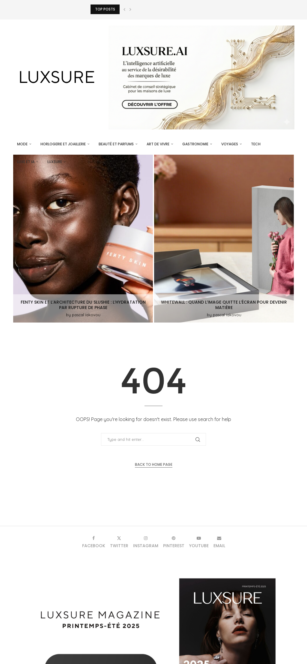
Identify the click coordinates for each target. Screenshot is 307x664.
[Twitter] (119, 542)
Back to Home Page (153, 464)
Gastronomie (195, 144)
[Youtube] (199, 542)
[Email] (219, 542)
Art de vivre (158, 144)
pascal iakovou (86, 314)
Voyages (229, 144)
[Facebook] (93, 542)
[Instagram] (145, 542)
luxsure (54, 161)
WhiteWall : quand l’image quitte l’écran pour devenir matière (224, 305)
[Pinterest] (173, 542)
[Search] (291, 180)
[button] (124, 9)
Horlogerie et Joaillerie (63, 144)
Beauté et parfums (116, 144)
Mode (22, 144)
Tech (256, 144)
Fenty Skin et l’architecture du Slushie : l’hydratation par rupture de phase (83, 305)
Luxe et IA (25, 161)
